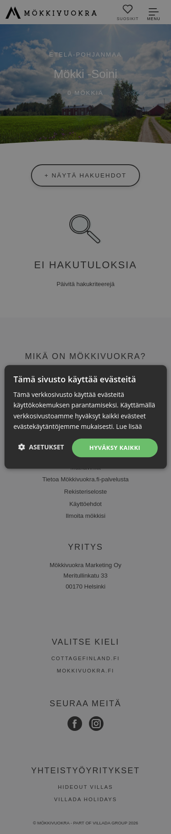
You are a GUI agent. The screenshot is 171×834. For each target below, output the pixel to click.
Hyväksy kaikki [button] (114, 447)
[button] (41, 447)
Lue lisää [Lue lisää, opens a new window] (129, 426)
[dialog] (85, 417)
